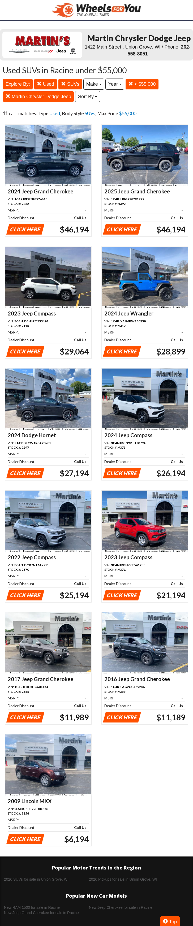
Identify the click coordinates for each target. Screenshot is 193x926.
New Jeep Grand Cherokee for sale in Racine (41, 913)
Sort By (87, 96)
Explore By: (18, 84)
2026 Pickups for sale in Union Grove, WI (123, 879)
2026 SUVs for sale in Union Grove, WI (36, 879)
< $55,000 (142, 84)
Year (114, 84)
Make (93, 84)
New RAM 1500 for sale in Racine (32, 907)
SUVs (70, 84)
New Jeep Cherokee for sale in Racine (120, 907)
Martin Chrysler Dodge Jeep (38, 96)
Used (45, 84)
